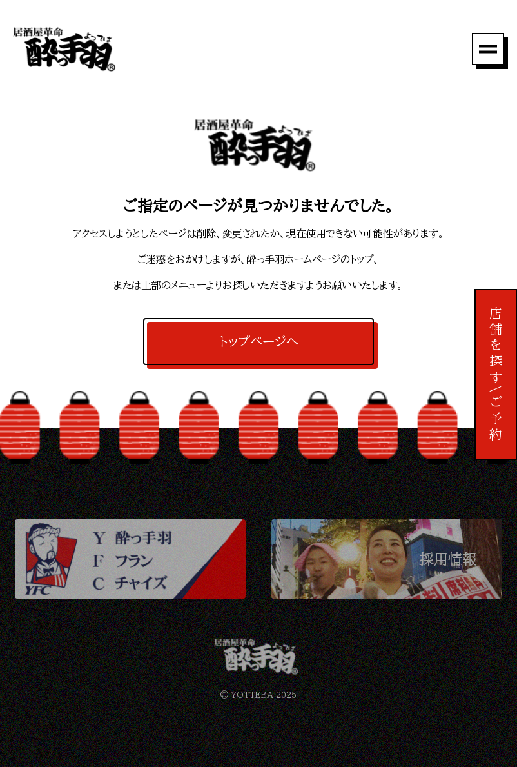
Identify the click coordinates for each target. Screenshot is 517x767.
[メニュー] (488, 49)
